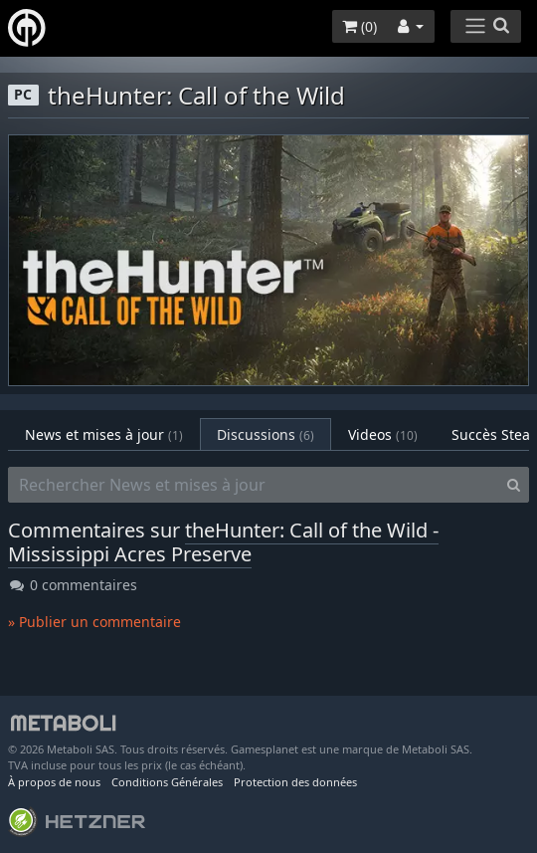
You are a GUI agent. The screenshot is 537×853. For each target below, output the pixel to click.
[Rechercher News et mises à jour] (253, 485)
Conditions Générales (167, 781)
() (359, 26)
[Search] (513, 485)
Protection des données (295, 781)
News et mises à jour (104, 434)
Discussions (265, 434)
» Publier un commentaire (94, 621)
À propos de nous (54, 781)
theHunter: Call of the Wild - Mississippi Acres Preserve (223, 542)
